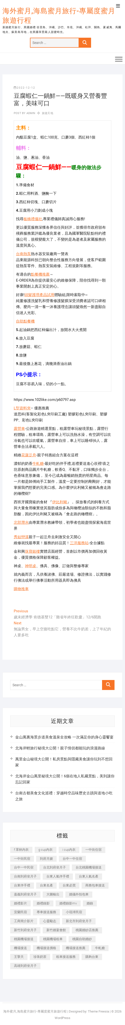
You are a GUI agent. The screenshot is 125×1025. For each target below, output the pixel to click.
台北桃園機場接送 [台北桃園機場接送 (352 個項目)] (89, 867)
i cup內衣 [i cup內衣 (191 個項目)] (69, 850)
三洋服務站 (79, 543)
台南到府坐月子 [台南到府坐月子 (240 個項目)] (25, 876)
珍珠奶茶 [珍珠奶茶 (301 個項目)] (39, 957)
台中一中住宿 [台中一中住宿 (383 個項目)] (72, 858)
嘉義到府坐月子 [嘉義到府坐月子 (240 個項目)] (25, 894)
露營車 (19, 428)
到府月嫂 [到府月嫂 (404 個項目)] (46, 858)
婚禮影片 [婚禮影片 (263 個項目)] (20, 903)
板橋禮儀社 (32, 219)
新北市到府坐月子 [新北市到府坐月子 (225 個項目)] (79, 921)
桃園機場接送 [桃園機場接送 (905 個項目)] (23, 939)
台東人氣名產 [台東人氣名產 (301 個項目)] (88, 876)
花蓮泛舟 (28, 455)
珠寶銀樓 (32, 551)
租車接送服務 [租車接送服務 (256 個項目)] (66, 957)
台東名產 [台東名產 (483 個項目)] (46, 885)
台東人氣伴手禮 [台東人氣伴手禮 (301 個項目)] (57, 876)
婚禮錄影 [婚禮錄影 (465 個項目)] (43, 903)
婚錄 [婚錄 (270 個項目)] (90, 903)
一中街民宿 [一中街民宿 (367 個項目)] (22, 858)
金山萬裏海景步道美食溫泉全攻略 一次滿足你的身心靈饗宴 (64, 737)
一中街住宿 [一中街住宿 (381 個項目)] (93, 850)
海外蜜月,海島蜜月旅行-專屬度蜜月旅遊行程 (58, 15)
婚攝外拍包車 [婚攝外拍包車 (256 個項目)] (79, 894)
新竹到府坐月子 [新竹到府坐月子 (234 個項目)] (25, 930)
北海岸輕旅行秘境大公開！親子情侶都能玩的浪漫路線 (60, 748)
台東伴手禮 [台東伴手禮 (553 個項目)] (22, 885)
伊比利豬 (59, 502)
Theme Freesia (98, 1011)
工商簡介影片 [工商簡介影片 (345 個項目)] (23, 921)
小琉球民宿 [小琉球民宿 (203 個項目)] (74, 912)
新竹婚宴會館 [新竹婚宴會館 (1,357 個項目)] (56, 930)
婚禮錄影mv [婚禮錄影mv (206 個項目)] (68, 903)
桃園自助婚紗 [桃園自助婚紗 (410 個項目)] (82, 939)
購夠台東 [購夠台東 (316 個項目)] (91, 957)
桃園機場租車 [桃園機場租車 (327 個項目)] (53, 939)
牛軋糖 (38, 463)
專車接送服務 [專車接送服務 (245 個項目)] (46, 912)
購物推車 (21, 589)
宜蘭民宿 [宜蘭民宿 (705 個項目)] (20, 912)
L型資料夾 (22, 408)
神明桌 (30, 566)
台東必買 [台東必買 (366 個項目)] (69, 885)
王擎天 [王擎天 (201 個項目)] (19, 957)
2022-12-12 (24, 87)
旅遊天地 (47, 113)
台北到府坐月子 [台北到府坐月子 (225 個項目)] (54, 867)
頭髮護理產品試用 (39, 295)
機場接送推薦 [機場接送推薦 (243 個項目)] (75, 948)
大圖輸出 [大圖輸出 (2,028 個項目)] (52, 894)
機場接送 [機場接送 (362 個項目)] (20, 948)
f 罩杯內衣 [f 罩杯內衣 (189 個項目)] (21, 850)
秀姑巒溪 (21, 537)
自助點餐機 (25, 321)
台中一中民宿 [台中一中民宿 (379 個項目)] (23, 867)
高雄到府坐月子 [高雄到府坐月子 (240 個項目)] (25, 966)
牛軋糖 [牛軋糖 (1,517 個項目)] (100, 948)
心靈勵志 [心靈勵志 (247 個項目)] (49, 921)
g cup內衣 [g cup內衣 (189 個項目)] (45, 850)
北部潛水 (21, 522)
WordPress (62, 1018)
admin (30, 113)
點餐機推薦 (40, 274)
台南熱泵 (23, 254)
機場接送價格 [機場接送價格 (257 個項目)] (46, 948)
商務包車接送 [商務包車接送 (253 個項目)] (95, 885)
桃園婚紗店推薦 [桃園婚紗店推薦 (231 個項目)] (87, 930)
